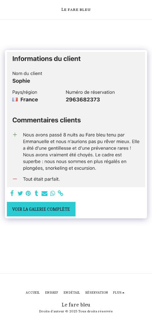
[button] (7, 9)
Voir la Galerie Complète (41, 209)
